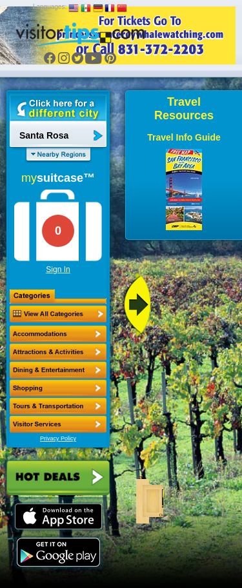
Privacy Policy (58, 438)
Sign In (58, 269)
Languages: (49, 6)
